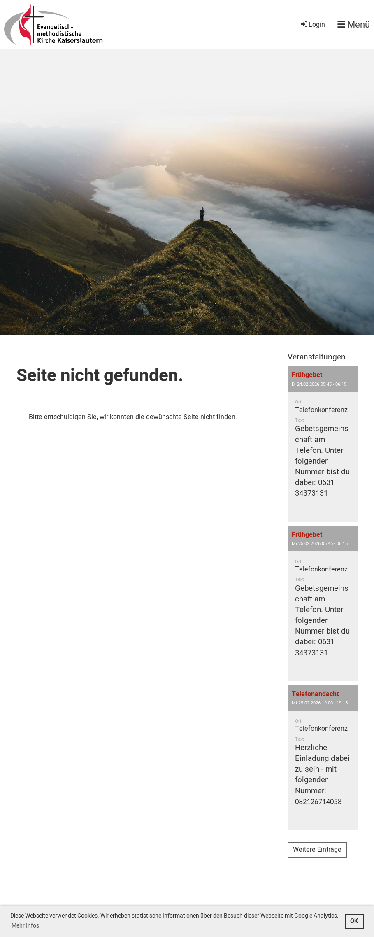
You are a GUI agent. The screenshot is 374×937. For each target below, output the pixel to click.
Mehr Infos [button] (25, 925)
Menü (353, 25)
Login (312, 25)
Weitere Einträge (317, 850)
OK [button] (354, 921)
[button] (323, 444)
